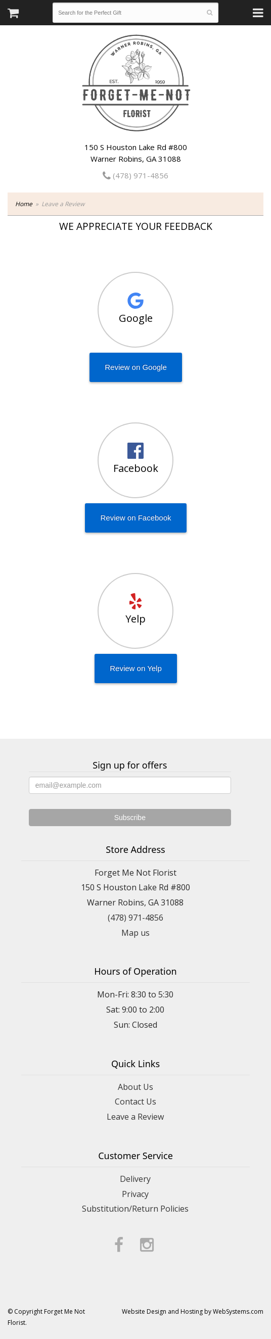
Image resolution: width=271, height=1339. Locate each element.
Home (23, 204)
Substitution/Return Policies (135, 1208)
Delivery (135, 1178)
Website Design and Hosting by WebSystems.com (192, 1311)
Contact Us (135, 1101)
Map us (135, 932)
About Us (135, 1086)
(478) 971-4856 (135, 175)
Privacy (135, 1194)
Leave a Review (135, 1116)
